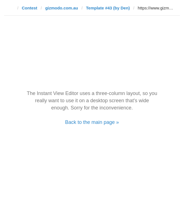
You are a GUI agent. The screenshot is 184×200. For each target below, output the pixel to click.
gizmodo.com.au (61, 8)
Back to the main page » (92, 122)
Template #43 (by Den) (108, 8)
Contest (29, 8)
